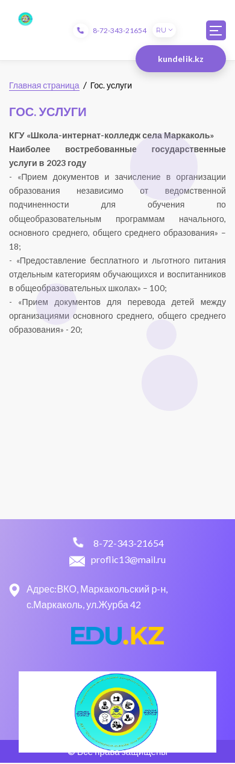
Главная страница (44, 85)
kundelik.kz (181, 59)
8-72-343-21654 (119, 30)
